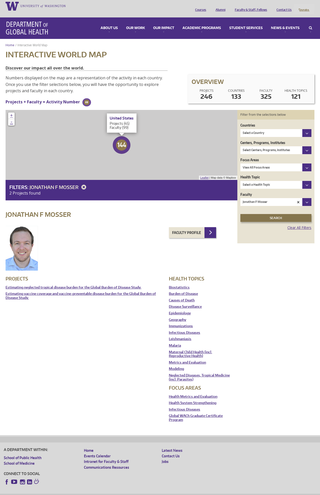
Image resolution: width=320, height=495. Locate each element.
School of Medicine (19, 457)
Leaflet (204, 171)
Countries (247, 118)
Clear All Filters (299, 221)
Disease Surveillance (185, 300)
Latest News (172, 443)
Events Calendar (97, 449)
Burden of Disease (183, 287)
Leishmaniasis (180, 332)
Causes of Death (182, 293)
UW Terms (91, 491)
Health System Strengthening (192, 396)
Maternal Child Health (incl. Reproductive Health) (190, 347)
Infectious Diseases (184, 326)
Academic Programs (201, 21)
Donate (304, 5)
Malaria (175, 339)
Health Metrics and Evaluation (193, 390)
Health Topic (250, 170)
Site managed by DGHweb (121, 491)
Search (310, 21)
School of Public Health (22, 451)
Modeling (176, 362)
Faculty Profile (186, 226)
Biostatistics (179, 280)
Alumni (219, 5)
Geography (177, 313)
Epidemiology (180, 307)
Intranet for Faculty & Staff (106, 455)
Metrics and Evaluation (187, 356)
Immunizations (181, 319)
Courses (199, 5)
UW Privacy (71, 491)
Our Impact (163, 21)
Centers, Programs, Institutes (262, 136)
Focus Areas (249, 153)
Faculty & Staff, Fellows (250, 5)
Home (10, 38)
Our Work (135, 21)
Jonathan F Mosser (59, 180)
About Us (109, 21)
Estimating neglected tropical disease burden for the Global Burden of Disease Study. (73, 280)
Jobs (165, 455)
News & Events (285, 21)
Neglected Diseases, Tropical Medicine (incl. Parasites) (199, 370)
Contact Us (282, 5)
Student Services (246, 21)
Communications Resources (106, 460)
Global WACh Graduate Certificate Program (196, 411)
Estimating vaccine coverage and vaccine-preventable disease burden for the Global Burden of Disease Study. (81, 289)
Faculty (246, 187)
